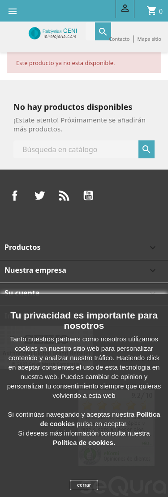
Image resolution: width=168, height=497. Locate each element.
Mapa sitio (149, 38)
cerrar (84, 485)
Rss (64, 195)
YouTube (88, 195)
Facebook (15, 195)
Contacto (119, 38)
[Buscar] (84, 149)
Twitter (39, 195)
